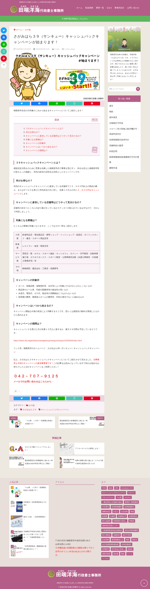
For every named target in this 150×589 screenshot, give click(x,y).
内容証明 (113, 151)
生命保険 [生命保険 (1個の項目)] (105, 540)
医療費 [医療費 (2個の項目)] (104, 516)
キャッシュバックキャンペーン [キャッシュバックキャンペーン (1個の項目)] (113, 493)
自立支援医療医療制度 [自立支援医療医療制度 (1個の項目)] (110, 544)
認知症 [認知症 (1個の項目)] (130, 549)
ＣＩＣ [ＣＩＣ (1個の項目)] (129, 554)
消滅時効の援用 (116, 145)
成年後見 (113, 117)
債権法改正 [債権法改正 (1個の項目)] (106, 511)
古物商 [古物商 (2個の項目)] (112, 516)
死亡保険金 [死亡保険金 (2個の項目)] (106, 535)
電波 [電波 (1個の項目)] (122, 554)
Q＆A (109, 8)
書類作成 (113, 168)
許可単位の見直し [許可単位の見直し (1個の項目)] (118, 549)
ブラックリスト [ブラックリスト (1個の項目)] (108, 497)
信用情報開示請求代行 (119, 140)
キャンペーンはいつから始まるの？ (42, 147)
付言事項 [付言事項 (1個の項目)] (105, 507)
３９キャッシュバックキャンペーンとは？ (45, 128)
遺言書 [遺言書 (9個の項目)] (115, 554)
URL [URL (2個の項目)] (116, 488)
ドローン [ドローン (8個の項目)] (131, 493)
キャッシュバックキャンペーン (55, 410)
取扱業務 (89, 8)
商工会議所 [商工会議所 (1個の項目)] (106, 521)
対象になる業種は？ (35, 139)
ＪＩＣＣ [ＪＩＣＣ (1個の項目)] (105, 558)
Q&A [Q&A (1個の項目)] (110, 488)
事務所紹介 (119, 8)
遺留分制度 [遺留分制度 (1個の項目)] (106, 554)
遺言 (111, 106)
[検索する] (138, 89)
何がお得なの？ (33, 132)
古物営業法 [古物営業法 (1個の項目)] (133, 516)
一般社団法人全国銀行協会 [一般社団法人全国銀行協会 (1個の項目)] (112, 502)
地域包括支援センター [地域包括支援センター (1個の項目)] (110, 526)
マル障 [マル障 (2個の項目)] (119, 497)
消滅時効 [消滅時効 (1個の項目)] (116, 535)
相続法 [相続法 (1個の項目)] (134, 540)
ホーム (79, 8)
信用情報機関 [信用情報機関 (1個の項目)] (117, 507)
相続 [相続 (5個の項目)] (127, 540)
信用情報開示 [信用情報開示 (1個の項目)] (129, 507)
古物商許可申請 (116, 123)
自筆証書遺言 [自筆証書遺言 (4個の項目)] (126, 544)
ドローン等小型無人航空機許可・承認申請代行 (124, 131)
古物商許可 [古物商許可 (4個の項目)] (122, 516)
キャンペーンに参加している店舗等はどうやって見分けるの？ (54, 136)
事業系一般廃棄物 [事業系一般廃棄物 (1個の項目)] (131, 502)
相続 (111, 111)
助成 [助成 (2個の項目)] (132, 511)
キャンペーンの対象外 (36, 143)
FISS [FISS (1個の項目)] (104, 488)
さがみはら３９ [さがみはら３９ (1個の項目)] (127, 488)
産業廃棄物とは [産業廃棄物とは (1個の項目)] (117, 540)
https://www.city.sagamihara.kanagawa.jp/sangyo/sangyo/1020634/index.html (48, 340)
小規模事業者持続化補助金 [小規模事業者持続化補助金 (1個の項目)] (112, 530)
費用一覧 (100, 8)
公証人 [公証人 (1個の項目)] (115, 511)
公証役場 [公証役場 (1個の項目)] (124, 511)
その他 (28, 30)
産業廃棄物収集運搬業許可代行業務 (124, 159)
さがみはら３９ (30, 410)
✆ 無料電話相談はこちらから (75, 19)
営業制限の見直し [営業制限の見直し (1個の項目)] (119, 521)
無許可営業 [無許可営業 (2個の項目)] (127, 535)
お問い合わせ (133, 8)
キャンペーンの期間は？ (37, 150)
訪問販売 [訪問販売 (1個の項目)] (105, 549)
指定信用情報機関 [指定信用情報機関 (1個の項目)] (131, 530)
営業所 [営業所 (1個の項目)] (131, 521)
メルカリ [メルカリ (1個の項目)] (127, 497)
